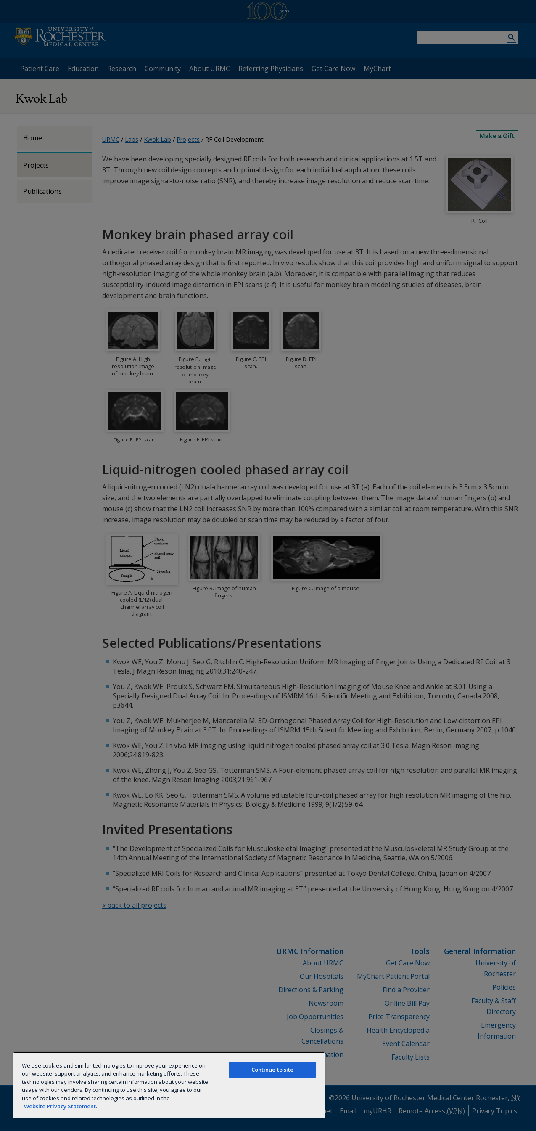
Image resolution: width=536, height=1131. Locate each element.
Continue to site (272, 1069)
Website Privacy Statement (60, 1106)
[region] (169, 1085)
